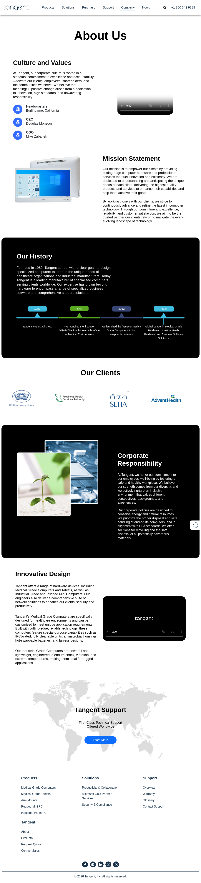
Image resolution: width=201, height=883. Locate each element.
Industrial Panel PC (33, 812)
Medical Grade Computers (38, 787)
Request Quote (31, 844)
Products (48, 7)
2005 (79, 308)
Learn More (100, 740)
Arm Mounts (29, 800)
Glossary (149, 800)
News (146, 7)
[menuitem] (48, 7)
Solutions (68, 7)
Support (108, 7)
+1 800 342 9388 (183, 7)
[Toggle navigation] (165, 7)
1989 (37, 308)
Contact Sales (30, 850)
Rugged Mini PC (32, 806)
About (25, 831)
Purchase (88, 7)
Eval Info (27, 838)
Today (163, 308)
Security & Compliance (97, 804)
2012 (122, 308)
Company (128, 7)
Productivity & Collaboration (100, 787)
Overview (149, 787)
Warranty (149, 793)
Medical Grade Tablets (36, 793)
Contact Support (153, 806)
